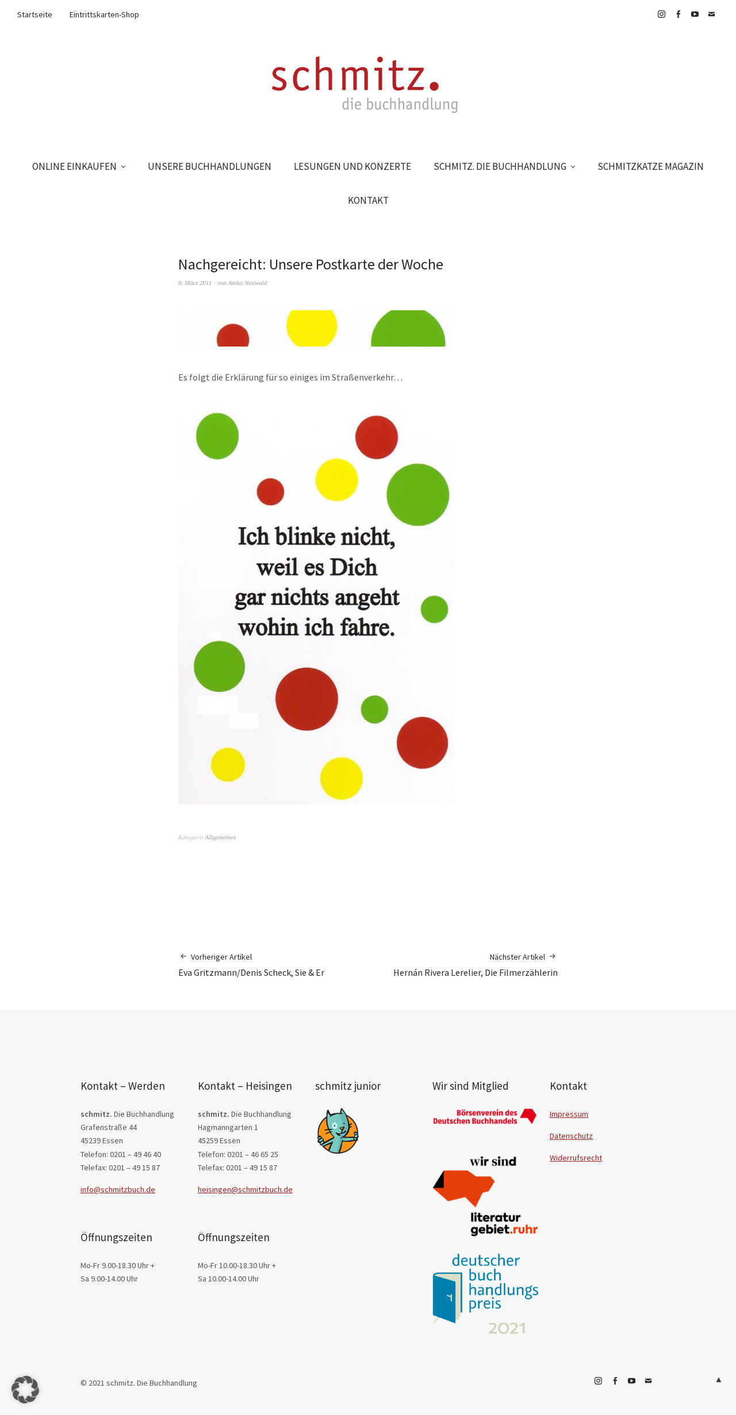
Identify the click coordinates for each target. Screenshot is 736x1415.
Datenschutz (571, 1136)
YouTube (694, 14)
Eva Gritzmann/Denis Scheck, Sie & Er (251, 964)
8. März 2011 (195, 282)
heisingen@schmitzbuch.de (245, 1189)
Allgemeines (220, 837)
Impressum (569, 1114)
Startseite (34, 14)
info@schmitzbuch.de (117, 1189)
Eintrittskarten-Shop (104, 14)
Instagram (661, 14)
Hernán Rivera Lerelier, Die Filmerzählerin (475, 964)
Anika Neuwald (247, 282)
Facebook (678, 14)
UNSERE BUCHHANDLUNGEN (209, 166)
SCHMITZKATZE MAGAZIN (650, 166)
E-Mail (711, 14)
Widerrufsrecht (576, 1157)
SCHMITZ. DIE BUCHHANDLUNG (500, 166)
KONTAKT (368, 200)
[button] (25, 1389)
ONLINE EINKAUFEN (74, 166)
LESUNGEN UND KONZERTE (352, 166)
